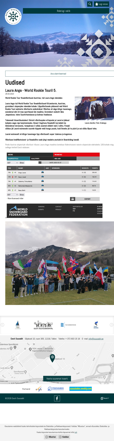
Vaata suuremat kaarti (57, 378)
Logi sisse (103, 4)
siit (76, 432)
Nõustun (52, 436)
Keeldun (65, 436)
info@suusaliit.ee (96, 338)
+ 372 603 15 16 (72, 338)
